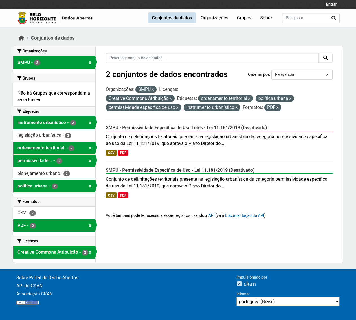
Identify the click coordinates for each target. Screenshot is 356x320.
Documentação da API (244, 215)
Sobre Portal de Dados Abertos (47, 277)
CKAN (246, 284)
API (211, 215)
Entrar (331, 4)
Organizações (214, 18)
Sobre (266, 18)
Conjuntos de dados (172, 18)
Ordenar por (258, 74)
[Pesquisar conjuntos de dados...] (311, 18)
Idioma (242, 294)
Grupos (244, 18)
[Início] (21, 38)
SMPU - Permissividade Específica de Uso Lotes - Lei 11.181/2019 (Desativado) (186, 127)
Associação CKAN (34, 294)
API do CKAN (29, 285)
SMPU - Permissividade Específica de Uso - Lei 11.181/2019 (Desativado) (180, 170)
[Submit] (334, 18)
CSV (111, 153)
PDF (123, 153)
